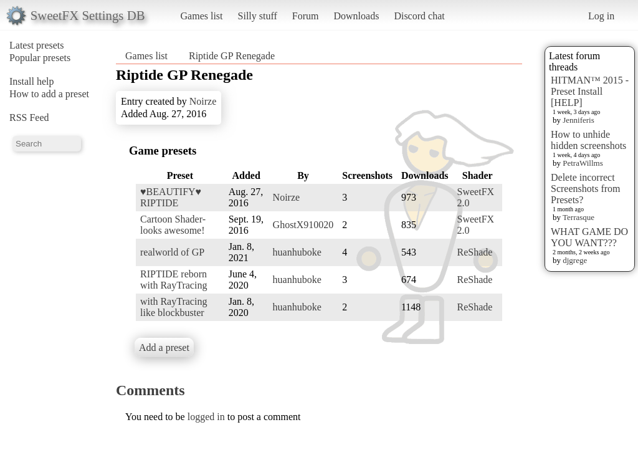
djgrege (575, 260)
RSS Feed (29, 117)
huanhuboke (297, 252)
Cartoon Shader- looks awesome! (173, 225)
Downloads (356, 16)
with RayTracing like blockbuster (173, 307)
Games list (202, 16)
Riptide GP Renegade (232, 55)
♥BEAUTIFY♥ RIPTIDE (170, 197)
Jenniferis (578, 120)
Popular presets (39, 57)
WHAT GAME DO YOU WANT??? (589, 237)
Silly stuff (257, 16)
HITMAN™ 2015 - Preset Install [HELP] (590, 91)
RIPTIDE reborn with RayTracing (173, 279)
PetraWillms (582, 163)
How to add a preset (49, 94)
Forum (305, 16)
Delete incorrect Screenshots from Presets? (586, 188)
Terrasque (578, 217)
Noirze (203, 101)
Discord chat (419, 16)
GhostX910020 (303, 224)
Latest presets (36, 45)
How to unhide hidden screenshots (588, 140)
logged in (206, 416)
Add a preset (164, 347)
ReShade (475, 252)
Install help (31, 81)
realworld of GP (172, 252)
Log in (601, 16)
